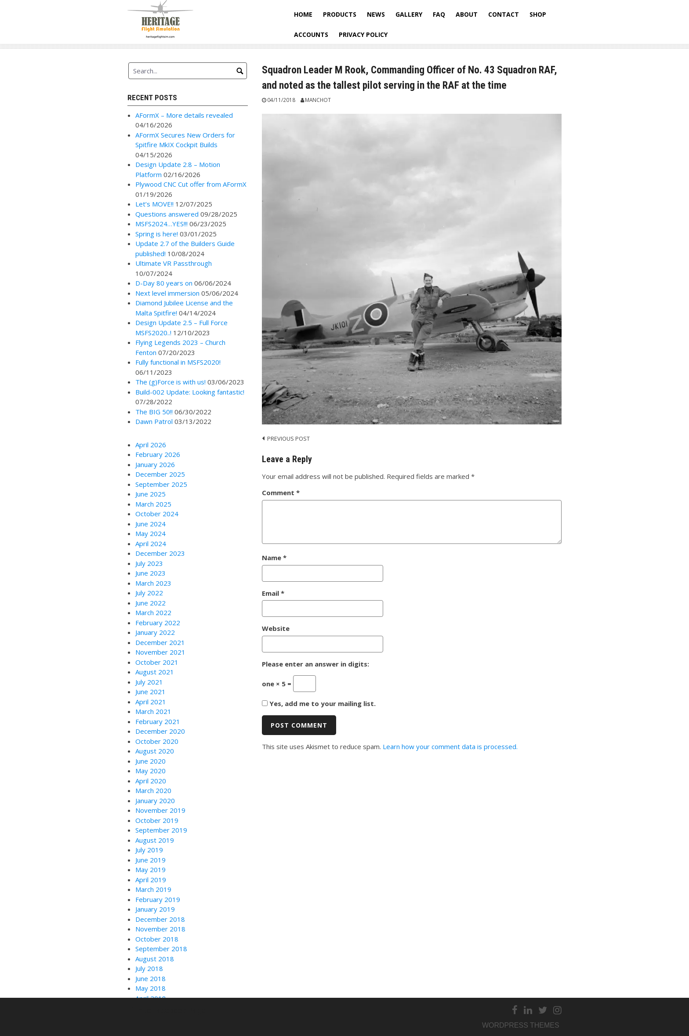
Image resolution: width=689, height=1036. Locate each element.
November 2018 (160, 928)
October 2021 (156, 662)
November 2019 (160, 810)
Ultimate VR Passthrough (173, 263)
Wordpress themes (520, 1025)
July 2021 (149, 681)
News (376, 14)
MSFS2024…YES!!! (161, 223)
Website (276, 628)
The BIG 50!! (154, 411)
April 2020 (150, 780)
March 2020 (153, 790)
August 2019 (154, 840)
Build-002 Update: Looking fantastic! (189, 392)
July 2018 (149, 968)
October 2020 (156, 741)
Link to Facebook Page (166, 1010)
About (467, 14)
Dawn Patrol (154, 421)
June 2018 (150, 978)
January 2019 (155, 909)
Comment (281, 492)
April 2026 (150, 444)
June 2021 (150, 691)
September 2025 (161, 484)
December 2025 (160, 474)
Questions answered (167, 214)
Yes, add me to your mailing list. (319, 703)
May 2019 (150, 869)
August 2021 (154, 671)
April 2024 (150, 543)
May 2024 (150, 533)
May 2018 (150, 988)
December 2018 (160, 919)
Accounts (311, 34)
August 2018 (154, 958)
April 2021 (150, 701)
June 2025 (150, 493)
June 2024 (150, 523)
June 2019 (150, 859)
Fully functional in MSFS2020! (178, 362)
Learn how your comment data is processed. (450, 746)
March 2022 (153, 612)
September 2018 (161, 948)
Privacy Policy (363, 34)
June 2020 (150, 761)
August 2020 (154, 750)
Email (273, 593)
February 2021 (157, 721)
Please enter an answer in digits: (315, 663)
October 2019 (156, 820)
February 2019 (157, 899)
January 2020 (155, 800)
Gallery (408, 14)
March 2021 (153, 711)
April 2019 (150, 879)
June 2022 (150, 602)
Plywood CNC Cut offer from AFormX (191, 184)
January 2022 (155, 632)
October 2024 (156, 513)
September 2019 (161, 830)
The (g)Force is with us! (170, 381)
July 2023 (149, 563)
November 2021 (160, 652)
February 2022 (157, 622)
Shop (537, 14)
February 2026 (157, 454)
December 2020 (160, 731)
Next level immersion (167, 293)
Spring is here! (156, 233)
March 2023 (153, 583)
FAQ (439, 14)
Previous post (288, 438)
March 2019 (153, 889)
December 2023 (160, 553)
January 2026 (155, 464)
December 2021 (160, 642)
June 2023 (150, 573)
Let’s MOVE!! (154, 203)
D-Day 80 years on (163, 283)
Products (339, 14)
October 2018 (156, 939)
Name (274, 557)
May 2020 (150, 770)
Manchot (318, 99)
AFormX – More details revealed (184, 115)
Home (303, 14)
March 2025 (153, 504)
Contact (503, 14)
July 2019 (149, 849)
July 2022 (149, 592)
